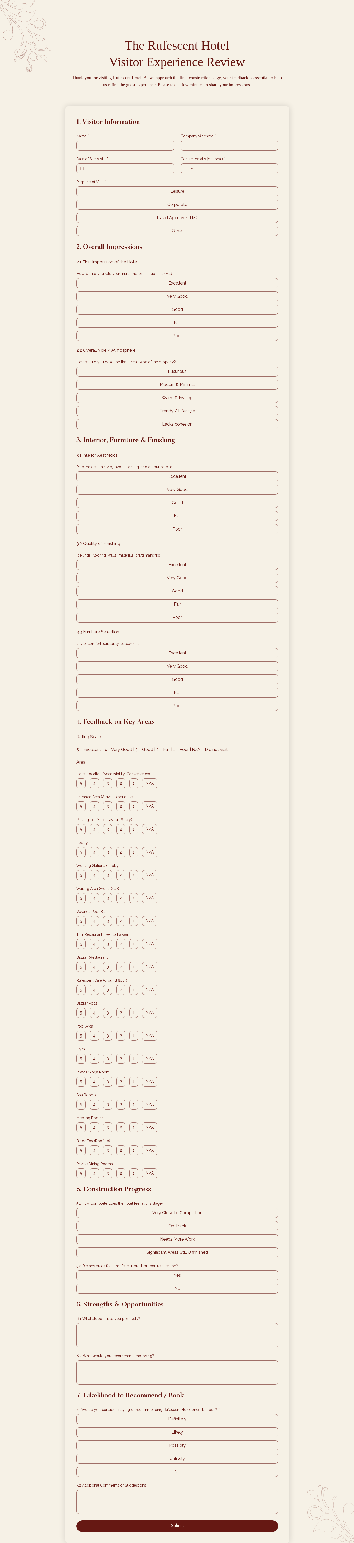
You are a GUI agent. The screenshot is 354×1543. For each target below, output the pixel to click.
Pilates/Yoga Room (93, 1072)
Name (82, 136)
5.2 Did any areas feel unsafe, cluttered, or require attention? (127, 1266)
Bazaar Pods (87, 1003)
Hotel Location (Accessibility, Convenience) (113, 774)
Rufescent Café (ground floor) (101, 980)
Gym (80, 1049)
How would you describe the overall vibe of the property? (126, 362)
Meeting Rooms (90, 1118)
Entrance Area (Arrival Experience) (105, 797)
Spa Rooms (86, 1095)
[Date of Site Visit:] (82, 168)
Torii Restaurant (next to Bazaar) (102, 934)
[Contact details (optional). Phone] (234, 168)
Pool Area (84, 1026)
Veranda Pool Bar (91, 911)
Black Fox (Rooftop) (93, 1141)
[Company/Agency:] (228, 145)
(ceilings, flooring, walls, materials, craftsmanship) (118, 555)
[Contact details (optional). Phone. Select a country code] (189, 168)
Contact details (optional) (203, 159)
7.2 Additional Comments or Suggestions (111, 1485)
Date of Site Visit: (92, 159)
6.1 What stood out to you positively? (108, 1319)
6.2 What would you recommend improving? (115, 1356)
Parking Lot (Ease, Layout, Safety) (104, 820)
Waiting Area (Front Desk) (97, 888)
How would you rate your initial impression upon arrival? (124, 274)
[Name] (124, 145)
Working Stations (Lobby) (98, 866)
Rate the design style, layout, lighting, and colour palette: (124, 467)
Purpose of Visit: (91, 182)
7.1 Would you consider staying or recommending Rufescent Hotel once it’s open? (148, 1409)
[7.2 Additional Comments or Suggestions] (177, 1502)
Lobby (82, 843)
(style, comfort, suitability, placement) (108, 644)
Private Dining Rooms (94, 1164)
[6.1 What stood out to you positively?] (177, 1335)
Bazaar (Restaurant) (92, 957)
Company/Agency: (198, 136)
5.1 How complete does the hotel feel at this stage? (119, 1203)
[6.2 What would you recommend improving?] (177, 1372)
